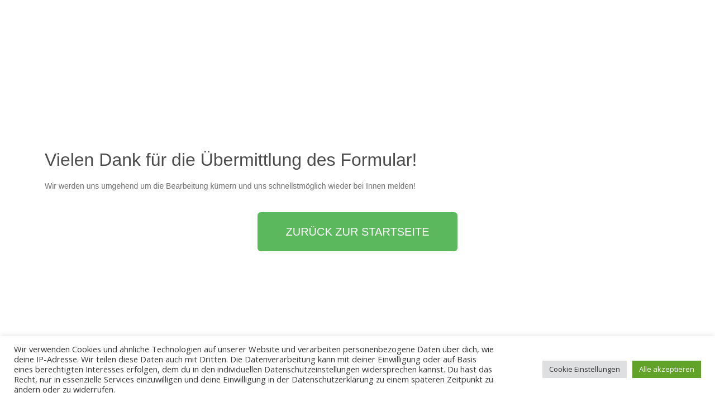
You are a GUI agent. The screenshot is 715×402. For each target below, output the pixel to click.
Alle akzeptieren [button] (666, 369)
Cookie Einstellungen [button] (584, 369)
